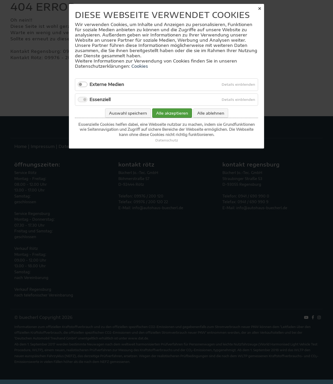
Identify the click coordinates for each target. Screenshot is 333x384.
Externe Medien (106, 84)
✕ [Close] (259, 8)
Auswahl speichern (128, 113)
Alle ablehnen (210, 113)
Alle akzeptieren (172, 113)
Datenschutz (166, 140)
